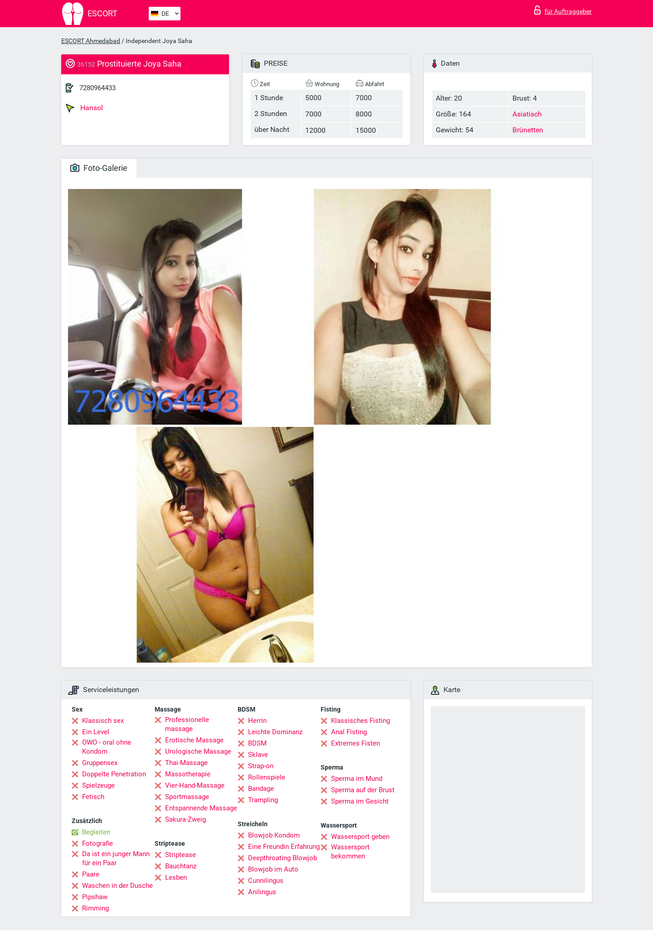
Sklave (258, 755)
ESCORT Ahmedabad (90, 40)
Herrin (257, 721)
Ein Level (95, 732)
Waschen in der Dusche (117, 886)
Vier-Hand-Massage (194, 785)
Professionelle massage (187, 724)
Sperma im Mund (356, 779)
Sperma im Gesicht (360, 801)
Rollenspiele (266, 777)
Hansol (84, 107)
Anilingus (262, 892)
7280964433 (97, 88)
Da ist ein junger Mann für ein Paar (116, 858)
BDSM (257, 743)
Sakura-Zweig (185, 819)
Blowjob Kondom (274, 835)
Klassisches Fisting (360, 721)
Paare (90, 874)
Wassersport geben (360, 837)
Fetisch (93, 797)
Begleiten (96, 832)
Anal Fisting (349, 732)
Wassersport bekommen (350, 851)
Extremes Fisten (355, 743)
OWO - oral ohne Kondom (106, 747)
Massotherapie (187, 774)
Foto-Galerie (98, 168)
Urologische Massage (198, 751)
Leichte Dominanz (275, 732)
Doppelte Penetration (114, 774)
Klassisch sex (103, 721)
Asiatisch (527, 114)
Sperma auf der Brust (363, 790)
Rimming (95, 908)
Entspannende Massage (201, 808)
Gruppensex (99, 763)
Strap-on (260, 766)
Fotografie (97, 843)
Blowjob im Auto (273, 869)
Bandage (261, 789)
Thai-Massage (186, 763)
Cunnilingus (265, 881)
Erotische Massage (194, 740)
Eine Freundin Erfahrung (284, 847)
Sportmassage (187, 797)
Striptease (180, 855)
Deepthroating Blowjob (282, 858)
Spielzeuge (98, 785)
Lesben (176, 877)
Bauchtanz (180, 866)
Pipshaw (94, 897)
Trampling (263, 800)
